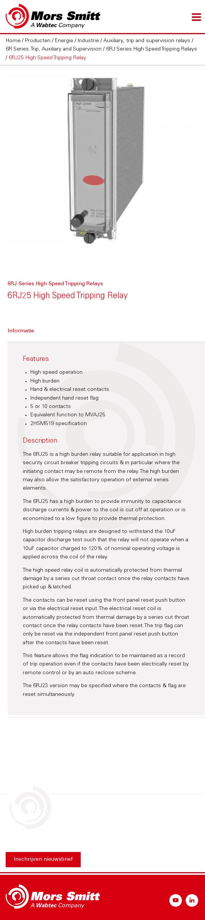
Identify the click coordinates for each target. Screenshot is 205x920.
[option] (102, 160)
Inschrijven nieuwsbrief (43, 859)
